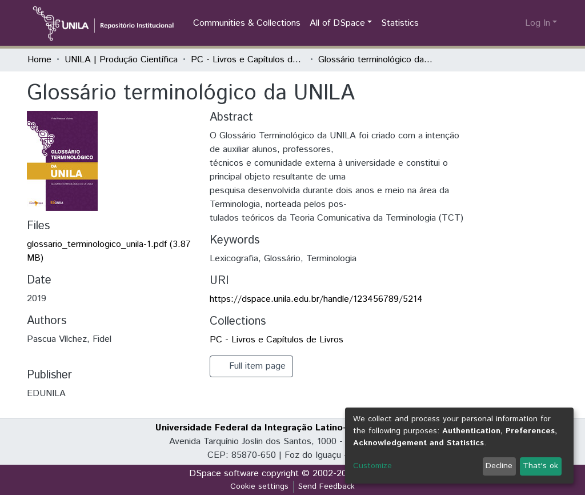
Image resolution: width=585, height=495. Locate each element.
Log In (537, 23)
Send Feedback (326, 486)
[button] (514, 23)
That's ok (540, 466)
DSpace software (224, 473)
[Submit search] (498, 23)
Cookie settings (259, 486)
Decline (499, 466)
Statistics (400, 23)
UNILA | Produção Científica (121, 59)
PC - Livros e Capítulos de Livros (248, 59)
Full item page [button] (251, 366)
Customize (372, 466)
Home (39, 59)
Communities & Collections (246, 23)
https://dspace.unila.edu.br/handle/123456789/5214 (316, 299)
